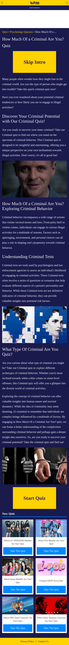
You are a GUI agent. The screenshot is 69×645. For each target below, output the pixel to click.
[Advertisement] (34, 19)
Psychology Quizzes (21, 31)
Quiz (5, 31)
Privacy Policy (27, 641)
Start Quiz (34, 498)
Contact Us (43, 641)
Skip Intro (34, 62)
